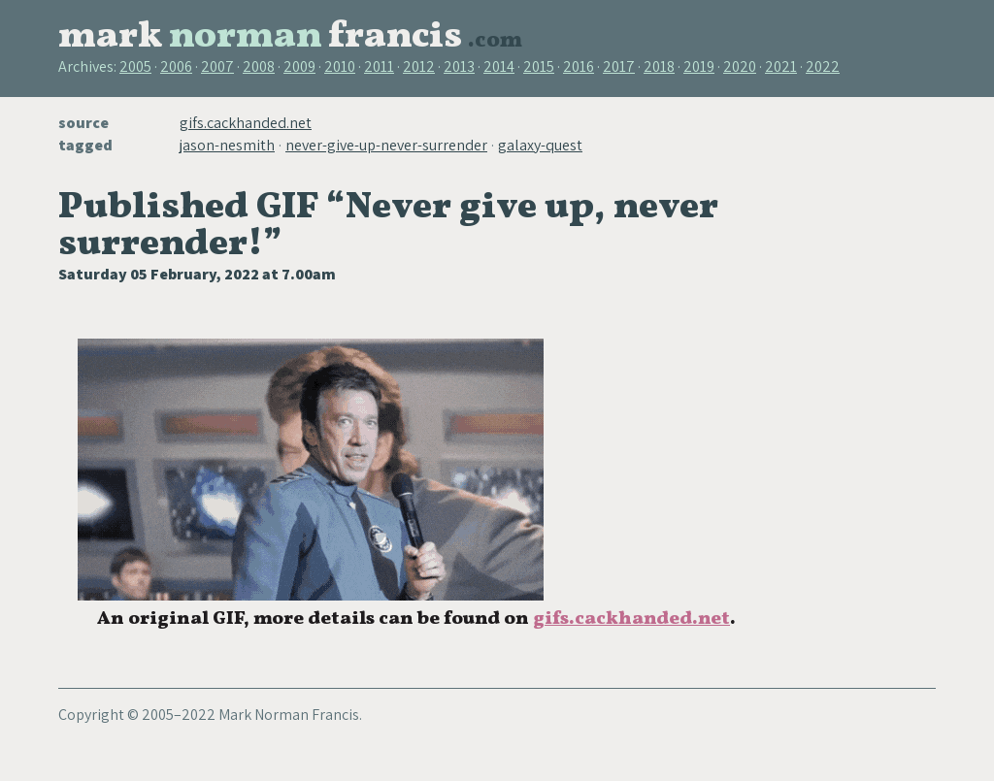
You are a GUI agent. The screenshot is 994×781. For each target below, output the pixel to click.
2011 (379, 66)
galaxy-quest (540, 145)
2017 (619, 66)
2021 (781, 66)
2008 (259, 66)
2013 (459, 66)
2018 (659, 66)
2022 (823, 66)
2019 (698, 66)
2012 (419, 66)
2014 (498, 66)
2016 (578, 66)
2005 (135, 66)
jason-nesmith (227, 145)
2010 (339, 66)
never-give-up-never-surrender (386, 145)
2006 (176, 66)
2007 (217, 66)
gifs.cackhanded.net (246, 123)
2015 (538, 66)
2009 (299, 66)
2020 (739, 66)
